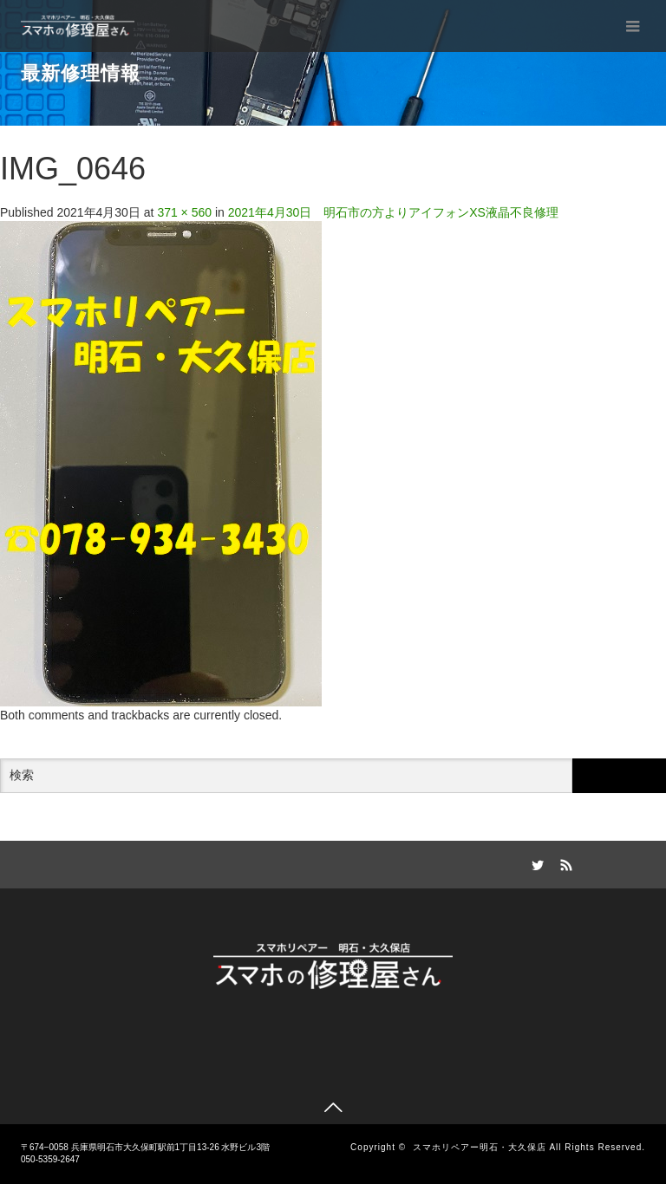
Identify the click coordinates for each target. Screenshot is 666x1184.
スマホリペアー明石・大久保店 (479, 1147)
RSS (565, 862)
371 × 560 (184, 212)
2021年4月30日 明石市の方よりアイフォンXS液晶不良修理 (393, 212)
